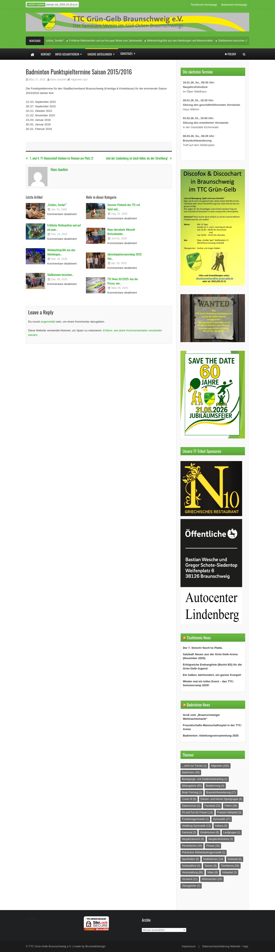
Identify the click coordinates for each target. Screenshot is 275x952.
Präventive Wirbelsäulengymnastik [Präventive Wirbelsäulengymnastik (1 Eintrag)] (203, 852)
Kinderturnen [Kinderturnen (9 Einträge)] (209, 832)
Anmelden (32, 918)
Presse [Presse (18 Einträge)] (213, 845)
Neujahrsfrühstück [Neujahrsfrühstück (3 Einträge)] (220, 839)
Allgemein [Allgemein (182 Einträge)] (220, 765)
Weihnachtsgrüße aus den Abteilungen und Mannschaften (181, 40)
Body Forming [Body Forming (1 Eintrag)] (192, 792)
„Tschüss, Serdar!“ (54, 40)
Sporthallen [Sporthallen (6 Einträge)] (190, 859)
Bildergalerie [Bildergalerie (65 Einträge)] (192, 785)
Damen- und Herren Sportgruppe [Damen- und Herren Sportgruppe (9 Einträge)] (221, 799)
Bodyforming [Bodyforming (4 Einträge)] (215, 785)
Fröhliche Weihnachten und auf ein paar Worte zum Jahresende (106, 40)
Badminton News (198, 704)
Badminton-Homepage (234, 4)
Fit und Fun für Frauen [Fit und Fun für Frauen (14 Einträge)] (197, 812)
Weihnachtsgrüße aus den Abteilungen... (61, 252)
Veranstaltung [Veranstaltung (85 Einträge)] (192, 872)
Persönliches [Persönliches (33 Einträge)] (192, 845)
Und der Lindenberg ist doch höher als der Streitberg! (139, 158)
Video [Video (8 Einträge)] (212, 872)
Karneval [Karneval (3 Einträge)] (189, 832)
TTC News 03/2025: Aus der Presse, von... (122, 281)
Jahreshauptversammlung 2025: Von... (124, 256)
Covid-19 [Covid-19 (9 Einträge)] (189, 799)
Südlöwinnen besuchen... (60, 274)
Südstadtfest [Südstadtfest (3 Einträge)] (191, 865)
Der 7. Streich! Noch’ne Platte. (203, 647)
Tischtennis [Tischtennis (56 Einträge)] (230, 865)
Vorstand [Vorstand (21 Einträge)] (189, 879)
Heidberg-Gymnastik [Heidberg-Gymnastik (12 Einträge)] (196, 825)
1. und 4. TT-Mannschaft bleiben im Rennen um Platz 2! (59, 158)
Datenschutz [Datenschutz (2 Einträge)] (191, 805)
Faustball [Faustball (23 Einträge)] (212, 805)
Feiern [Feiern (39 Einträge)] (231, 805)
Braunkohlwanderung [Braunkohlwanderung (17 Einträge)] (221, 792)
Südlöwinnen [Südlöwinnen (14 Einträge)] (213, 859)
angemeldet (48, 321)
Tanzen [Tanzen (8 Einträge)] (211, 865)
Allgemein (76, 79)
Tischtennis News (199, 637)
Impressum (189, 946)
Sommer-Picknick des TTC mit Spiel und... (123, 206)
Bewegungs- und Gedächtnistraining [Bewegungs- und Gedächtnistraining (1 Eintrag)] (204, 779)
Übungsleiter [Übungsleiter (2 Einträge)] (191, 885)
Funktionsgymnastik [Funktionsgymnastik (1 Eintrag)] (195, 819)
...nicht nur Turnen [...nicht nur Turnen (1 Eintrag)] (194, 765)
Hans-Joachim (58, 79)
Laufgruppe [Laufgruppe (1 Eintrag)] (231, 832)
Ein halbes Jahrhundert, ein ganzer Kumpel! (212, 675)
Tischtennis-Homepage (204, 4)
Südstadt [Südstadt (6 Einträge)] (234, 859)
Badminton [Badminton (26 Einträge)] (191, 772)
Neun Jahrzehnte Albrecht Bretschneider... (121, 231)
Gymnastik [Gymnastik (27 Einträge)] (221, 819)
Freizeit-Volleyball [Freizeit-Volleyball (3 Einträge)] (229, 812)
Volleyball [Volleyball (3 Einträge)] (229, 872)
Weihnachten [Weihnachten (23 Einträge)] (212, 879)
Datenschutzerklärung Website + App (225, 946)
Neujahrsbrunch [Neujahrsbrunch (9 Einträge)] (193, 839)
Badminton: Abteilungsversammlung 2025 (211, 735)
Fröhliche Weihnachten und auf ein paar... (64, 227)
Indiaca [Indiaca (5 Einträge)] (221, 825)
